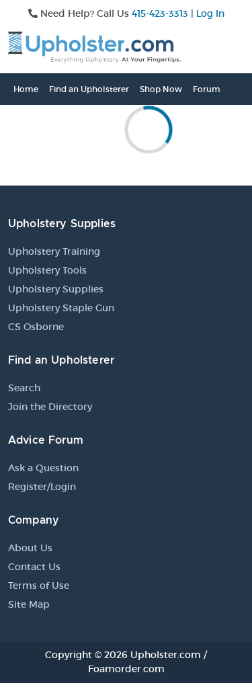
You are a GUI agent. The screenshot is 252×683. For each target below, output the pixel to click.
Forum (206, 89)
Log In (210, 13)
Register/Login (42, 487)
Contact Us (34, 567)
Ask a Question (43, 468)
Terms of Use (38, 585)
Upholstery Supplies (55, 289)
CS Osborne (36, 327)
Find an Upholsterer (89, 89)
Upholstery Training (54, 251)
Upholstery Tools (47, 270)
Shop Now (161, 89)
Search (24, 388)
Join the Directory (50, 407)
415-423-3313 (160, 13)
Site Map (29, 604)
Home (25, 89)
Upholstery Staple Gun (61, 308)
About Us (30, 548)
